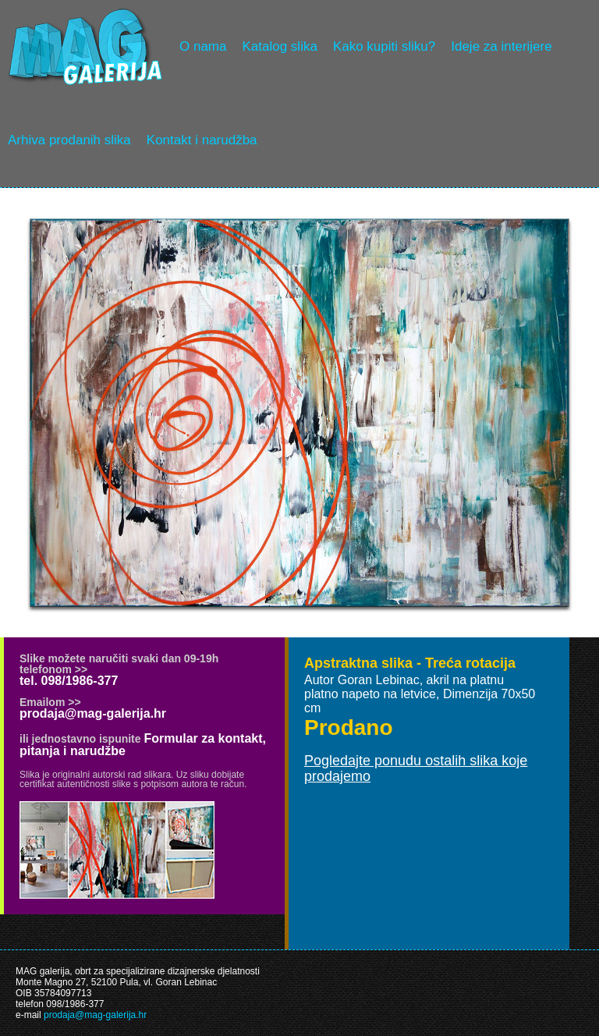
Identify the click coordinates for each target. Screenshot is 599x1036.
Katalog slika (279, 46)
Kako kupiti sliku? (384, 46)
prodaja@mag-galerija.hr (92, 713)
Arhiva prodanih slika (69, 140)
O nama (202, 46)
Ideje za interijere (501, 46)
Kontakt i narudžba (202, 140)
